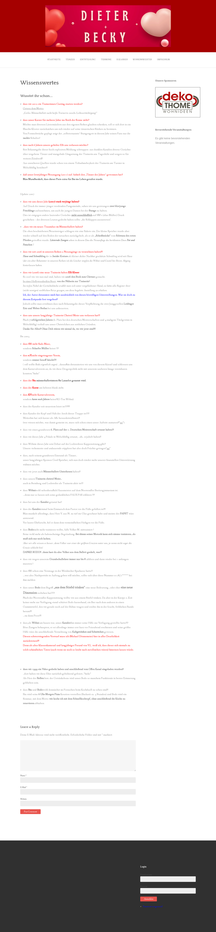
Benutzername (168, 876)
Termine (105, 58)
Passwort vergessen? (153, 905)
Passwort (168, 888)
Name (23, 774)
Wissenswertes (144, 58)
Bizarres (122, 58)
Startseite (49, 58)
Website (23, 797)
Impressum (166, 58)
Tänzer (66, 58)
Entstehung (86, 58)
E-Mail (23, 785)
